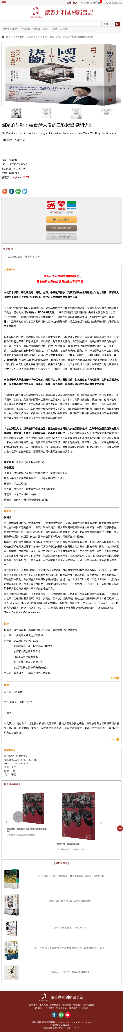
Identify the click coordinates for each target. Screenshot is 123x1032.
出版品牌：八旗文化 (13, 140)
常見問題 (39, 1008)
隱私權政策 (55, 1005)
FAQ (106, 3)
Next (101, 822)
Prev (6, 822)
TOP (120, 828)
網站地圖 (67, 1005)
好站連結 (84, 1008)
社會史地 (42, 37)
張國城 (13, 160)
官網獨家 (26, 29)
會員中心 (84, 3)
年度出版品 (61, 1008)
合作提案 (50, 1008)
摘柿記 (46, 29)
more (113, 678)
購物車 (93, 3)
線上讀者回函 (115, 3)
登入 (75, 3)
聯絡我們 (73, 1008)
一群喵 (54, 29)
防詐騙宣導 (89, 1005)
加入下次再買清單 (61, 236)
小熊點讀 (36, 29)
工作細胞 (64, 29)
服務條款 (43, 1005)
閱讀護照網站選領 (61, 228)
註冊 (69, 3)
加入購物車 (64, 219)
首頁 (8, 37)
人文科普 (31, 37)
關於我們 (33, 1005)
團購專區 (77, 1005)
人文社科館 (19, 37)
